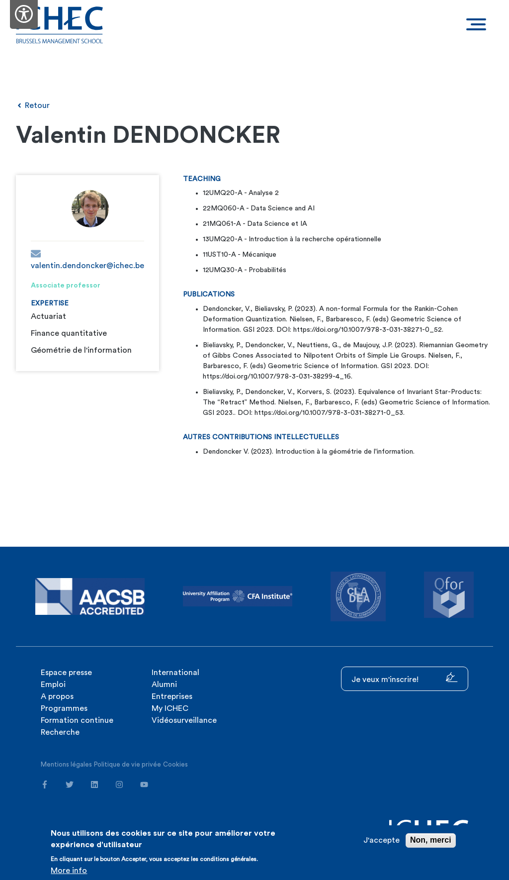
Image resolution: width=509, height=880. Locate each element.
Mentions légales (66, 764)
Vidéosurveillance (184, 720)
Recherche (60, 732)
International (175, 673)
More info (69, 871)
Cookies (175, 764)
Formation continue (77, 720)
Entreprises (172, 696)
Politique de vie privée (127, 764)
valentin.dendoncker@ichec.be (87, 259)
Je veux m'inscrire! (404, 678)
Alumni (164, 684)
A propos (57, 696)
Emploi (53, 684)
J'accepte (381, 841)
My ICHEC (170, 708)
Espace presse (66, 673)
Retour (33, 105)
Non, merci (430, 840)
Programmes (64, 708)
